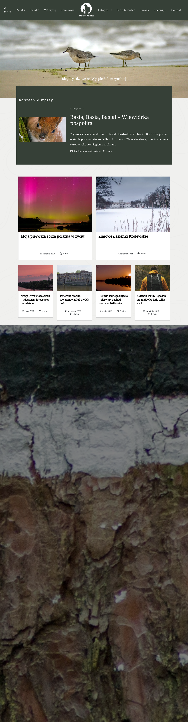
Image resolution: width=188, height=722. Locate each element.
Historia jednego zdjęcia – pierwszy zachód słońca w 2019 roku (113, 299)
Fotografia (105, 9)
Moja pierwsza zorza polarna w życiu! (53, 236)
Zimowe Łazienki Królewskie (123, 236)
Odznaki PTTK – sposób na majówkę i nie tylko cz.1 (151, 299)
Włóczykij (50, 9)
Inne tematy (125, 9)
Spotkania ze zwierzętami (87, 151)
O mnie (7, 10)
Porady (144, 9)
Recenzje (160, 9)
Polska (21, 9)
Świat (33, 9)
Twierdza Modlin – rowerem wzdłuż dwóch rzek (74, 299)
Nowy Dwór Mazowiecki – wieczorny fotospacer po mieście (36, 299)
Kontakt (176, 9)
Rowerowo (68, 9)
